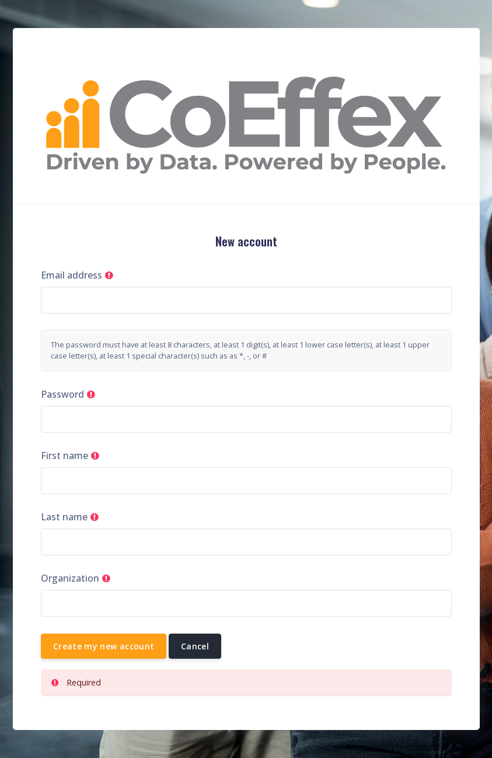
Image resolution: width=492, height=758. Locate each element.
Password (62, 394)
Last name (64, 516)
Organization (70, 578)
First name (64, 455)
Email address (71, 275)
